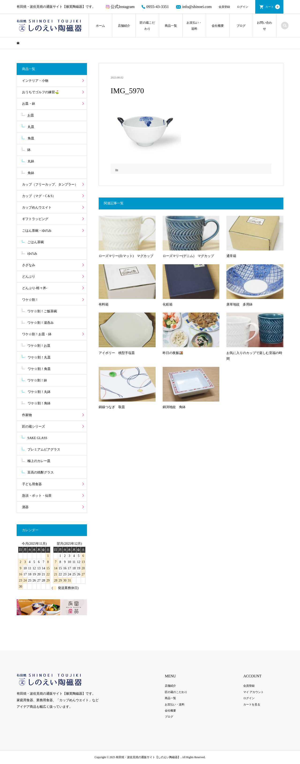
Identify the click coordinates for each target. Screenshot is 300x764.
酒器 (25, 507)
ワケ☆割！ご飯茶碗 (42, 311)
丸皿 (31, 127)
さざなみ (28, 265)
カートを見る (251, 704)
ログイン (242, 6)
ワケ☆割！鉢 (37, 380)
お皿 (30, 115)
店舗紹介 (124, 25)
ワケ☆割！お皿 (38, 345)
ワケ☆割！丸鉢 (39, 392)
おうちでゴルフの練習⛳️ (40, 92)
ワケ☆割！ (30, 300)
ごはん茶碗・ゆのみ (37, 230)
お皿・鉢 (28, 103)
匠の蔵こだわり (147, 25)
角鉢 (31, 173)
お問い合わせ (264, 25)
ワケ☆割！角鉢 (39, 403)
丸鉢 (31, 161)
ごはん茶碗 (35, 242)
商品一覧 (171, 25)
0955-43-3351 (155, 6)
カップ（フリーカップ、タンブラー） (50, 184)
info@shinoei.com (194, 6)
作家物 (27, 415)
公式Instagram (120, 6)
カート (272, 6)
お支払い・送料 (194, 25)
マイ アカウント (253, 692)
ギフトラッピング (35, 219)
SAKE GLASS (37, 438)
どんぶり (28, 276)
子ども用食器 (32, 484)
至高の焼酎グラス (40, 472)
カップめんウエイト (37, 207)
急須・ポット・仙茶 (37, 495)
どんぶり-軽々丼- (34, 288)
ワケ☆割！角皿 (39, 369)
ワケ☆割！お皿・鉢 (37, 334)
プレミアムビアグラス (43, 449)
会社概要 (218, 25)
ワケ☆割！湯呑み (40, 322)
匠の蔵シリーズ (33, 426)
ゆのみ (32, 253)
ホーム (100, 25)
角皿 (31, 138)
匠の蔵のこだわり (176, 692)
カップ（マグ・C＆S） (39, 196)
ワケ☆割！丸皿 (39, 357)
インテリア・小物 (35, 80)
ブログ (241, 25)
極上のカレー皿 (38, 461)
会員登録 (224, 6)
